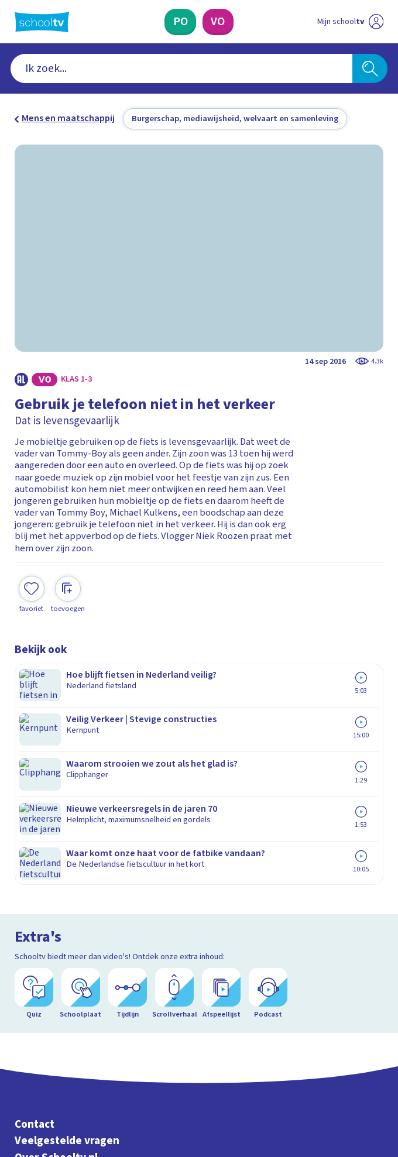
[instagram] (46, 1056)
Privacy (33, 873)
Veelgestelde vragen (67, 840)
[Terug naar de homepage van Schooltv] (42, 22)
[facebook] (20, 1056)
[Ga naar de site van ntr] (339, 1085)
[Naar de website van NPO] (375, 21)
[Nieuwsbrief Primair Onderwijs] (137, 962)
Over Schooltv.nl (56, 856)
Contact (34, 824)
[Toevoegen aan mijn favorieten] (31, 583)
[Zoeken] (369, 68)
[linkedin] (72, 1056)
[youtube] (98, 1056)
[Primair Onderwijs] (180, 22)
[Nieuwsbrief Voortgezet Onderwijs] (262, 962)
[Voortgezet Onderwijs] (218, 22)
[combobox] (181, 68)
